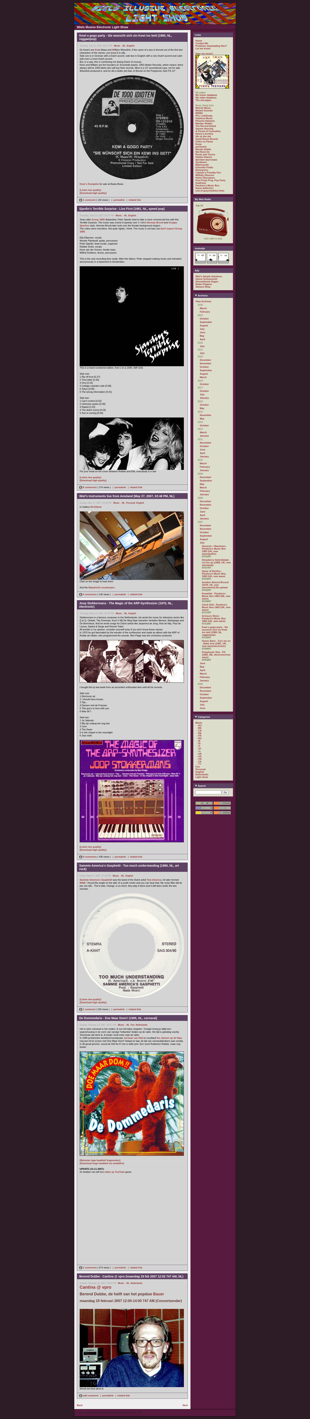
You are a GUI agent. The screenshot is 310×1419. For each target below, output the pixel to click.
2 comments (88, 1267)
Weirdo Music (203, 108)
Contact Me (201, 43)
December (205, 360)
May (202, 336)
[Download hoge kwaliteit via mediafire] (102, 1163)
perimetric (201, 146)
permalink (119, 200)
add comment (89, 1395)
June (202, 332)
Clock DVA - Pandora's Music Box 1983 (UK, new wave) (216, 607)
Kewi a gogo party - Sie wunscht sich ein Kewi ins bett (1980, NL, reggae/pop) (215, 631)
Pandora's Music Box (207, 185)
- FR (199, 735)
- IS (198, 743)
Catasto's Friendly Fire (208, 172)
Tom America (154, 880)
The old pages (203, 100)
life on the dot (203, 136)
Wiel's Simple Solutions (208, 276)
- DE (199, 733)
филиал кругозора (206, 159)
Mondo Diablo (203, 149)
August (204, 325)
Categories (202, 717)
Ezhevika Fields (204, 167)
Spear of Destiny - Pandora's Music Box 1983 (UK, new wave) (214, 574)
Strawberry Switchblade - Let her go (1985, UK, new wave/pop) (216, 562)
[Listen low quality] (90, 190)
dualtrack (200, 183)
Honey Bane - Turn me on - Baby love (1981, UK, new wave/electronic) (216, 643)
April (202, 339)
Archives (201, 295)
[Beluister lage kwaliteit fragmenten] (100, 1160)
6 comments (88, 487)
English (130, 46)
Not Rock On (202, 152)
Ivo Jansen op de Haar (169, 1038)
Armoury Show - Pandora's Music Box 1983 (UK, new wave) (214, 618)
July (202, 329)
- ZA (199, 761)
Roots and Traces (205, 154)
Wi (113, 49)
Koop (198, 144)
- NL (123, 46)
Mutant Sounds (203, 110)
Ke (96, 49)
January (204, 398)
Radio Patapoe (203, 284)
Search (200, 786)
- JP (199, 748)
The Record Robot (205, 126)
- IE (198, 741)
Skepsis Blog (202, 286)
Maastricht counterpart (101, 587)
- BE (199, 728)
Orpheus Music (203, 118)
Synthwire (201, 162)
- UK (199, 753)
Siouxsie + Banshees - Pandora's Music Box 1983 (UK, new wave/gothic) (214, 550)
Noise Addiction (204, 188)
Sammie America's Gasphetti (96, 880)
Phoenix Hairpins (205, 121)
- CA (199, 730)
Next (185, 1405)
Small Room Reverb (206, 139)
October (204, 318)
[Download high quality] (93, 193)
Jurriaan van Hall (133, 1038)
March (203, 308)
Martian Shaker (203, 123)
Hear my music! (204, 53)
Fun (133, 1025)
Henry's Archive (204, 133)
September (206, 322)
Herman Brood (155, 222)
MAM (82, 883)
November (205, 363)
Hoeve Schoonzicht (206, 279)
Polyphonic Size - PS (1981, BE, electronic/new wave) (216, 655)
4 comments (88, 594)
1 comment (87, 200)
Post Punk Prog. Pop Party (210, 180)
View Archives (203, 301)
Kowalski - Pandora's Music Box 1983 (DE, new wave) (216, 596)
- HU (199, 738)
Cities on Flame (204, 141)
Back (79, 1405)
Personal (130, 503)
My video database (206, 97)
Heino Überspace (205, 177)
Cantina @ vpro (95, 1287)
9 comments (88, 856)
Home (198, 40)
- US (199, 756)
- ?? (199, 764)
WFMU (199, 113)
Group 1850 (98, 219)
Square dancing (204, 128)
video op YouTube (115, 1172)
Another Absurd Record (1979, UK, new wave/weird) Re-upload (215, 585)
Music (117, 46)
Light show (201, 777)
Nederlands (141, 1025)
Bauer (158, 1294)
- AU (199, 725)
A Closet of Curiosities (208, 131)
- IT (198, 746)
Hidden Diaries (203, 157)
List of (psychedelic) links (209, 190)
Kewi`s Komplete (89, 184)
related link (135, 200)
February (205, 311)
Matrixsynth (202, 165)
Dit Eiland (95, 507)
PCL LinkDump (203, 115)
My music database (206, 95)
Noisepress (201, 170)
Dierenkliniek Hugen (206, 281)
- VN (199, 759)
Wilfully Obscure (204, 175)
